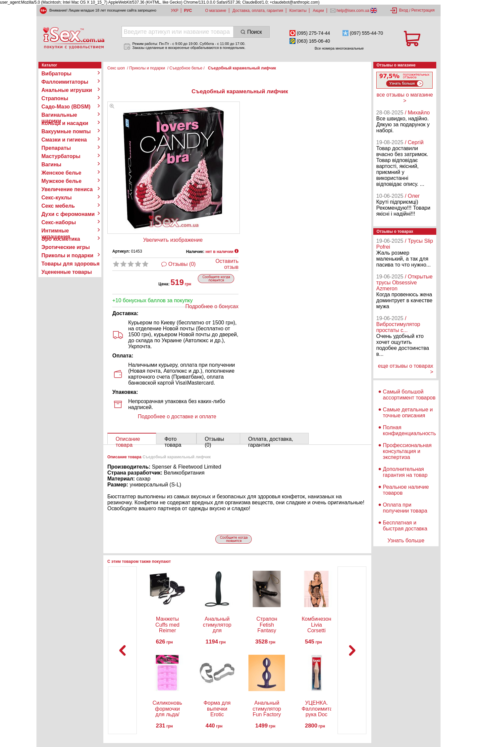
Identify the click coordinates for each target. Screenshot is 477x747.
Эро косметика (60, 239)
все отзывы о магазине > (405, 98)
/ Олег (412, 196)
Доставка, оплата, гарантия (258, 10)
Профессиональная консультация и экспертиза (407, 451)
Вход (403, 10)
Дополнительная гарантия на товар (405, 472)
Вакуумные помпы (66, 131)
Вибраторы (56, 73)
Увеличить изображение (173, 240)
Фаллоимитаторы (64, 82)
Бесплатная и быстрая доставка (405, 525)
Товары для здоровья (70, 264)
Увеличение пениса (67, 189)
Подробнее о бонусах (212, 306)
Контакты (298, 10)
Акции (318, 10)
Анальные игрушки (66, 90)
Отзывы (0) (182, 264)
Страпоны (54, 98)
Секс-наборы (58, 222)
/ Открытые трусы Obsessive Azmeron (404, 282)
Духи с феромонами (68, 214)
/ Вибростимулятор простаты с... (398, 324)
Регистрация (423, 10)
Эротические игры (65, 247)
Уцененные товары (66, 272)
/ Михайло (417, 112)
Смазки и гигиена (64, 140)
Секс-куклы (56, 197)
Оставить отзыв (226, 264)
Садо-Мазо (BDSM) (65, 106)
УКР (175, 10)
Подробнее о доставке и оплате (177, 416)
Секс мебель (58, 206)
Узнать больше (406, 540)
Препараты (56, 148)
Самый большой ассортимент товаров (409, 394)
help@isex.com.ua (353, 10)
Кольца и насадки (64, 123)
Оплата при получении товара (405, 508)
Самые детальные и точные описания (408, 412)
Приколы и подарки (67, 255)
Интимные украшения (55, 231)
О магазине (215, 10)
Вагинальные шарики (59, 115)
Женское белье (61, 173)
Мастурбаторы (60, 156)
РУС (188, 10)
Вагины (51, 164)
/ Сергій (414, 142)
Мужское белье (61, 181)
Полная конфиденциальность (409, 430)
